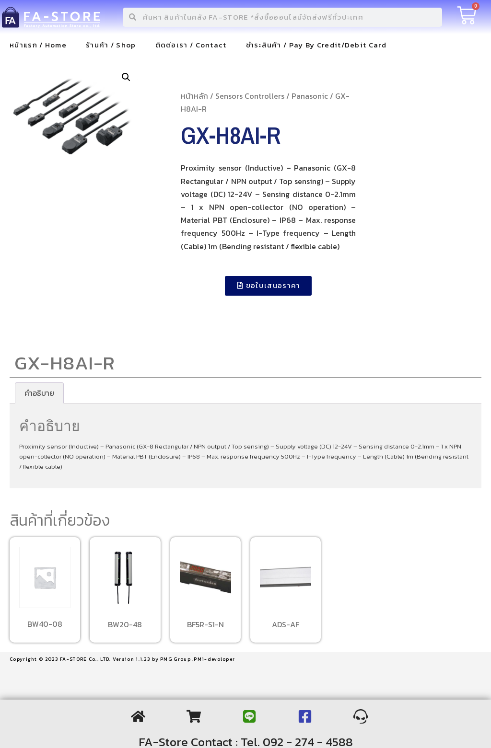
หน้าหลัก (194, 96)
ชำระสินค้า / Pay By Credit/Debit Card (316, 44)
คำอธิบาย (39, 393)
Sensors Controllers (249, 96)
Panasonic (310, 96)
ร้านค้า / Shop (111, 44)
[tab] (39, 392)
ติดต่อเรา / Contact (191, 44)
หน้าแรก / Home (38, 44)
